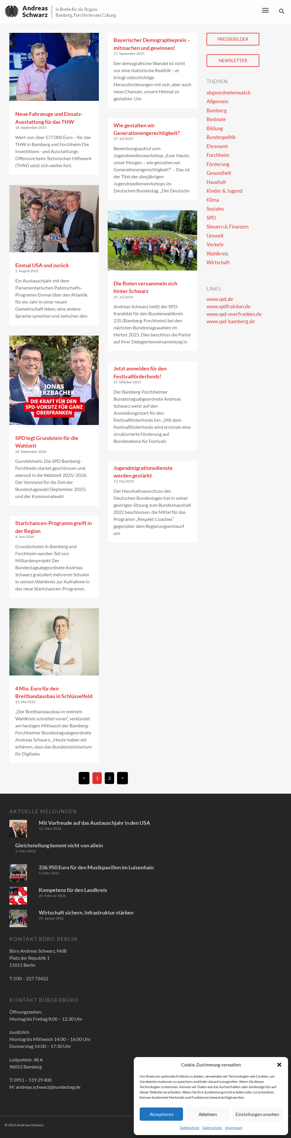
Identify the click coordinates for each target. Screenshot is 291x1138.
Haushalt (216, 182)
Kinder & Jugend (225, 191)
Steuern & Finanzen (227, 226)
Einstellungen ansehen (257, 1114)
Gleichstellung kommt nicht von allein (59, 845)
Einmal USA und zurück (42, 265)
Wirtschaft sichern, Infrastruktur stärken (86, 912)
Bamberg (217, 110)
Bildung (215, 128)
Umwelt (215, 236)
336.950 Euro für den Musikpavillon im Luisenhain (96, 867)
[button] (279, 1065)
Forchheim (218, 155)
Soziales (215, 209)
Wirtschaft (218, 262)
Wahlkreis (217, 253)
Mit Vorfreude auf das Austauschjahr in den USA (94, 822)
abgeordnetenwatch (229, 92)
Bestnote (216, 119)
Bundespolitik (221, 137)
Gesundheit (219, 173)
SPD (211, 218)
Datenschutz (189, 1127)
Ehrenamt (217, 146)
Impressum (233, 1127)
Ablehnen (208, 1114)
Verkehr (215, 244)
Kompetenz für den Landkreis (73, 890)
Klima (213, 200)
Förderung (218, 164)
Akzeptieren (161, 1114)
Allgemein (217, 101)
